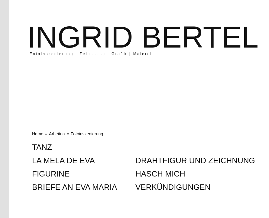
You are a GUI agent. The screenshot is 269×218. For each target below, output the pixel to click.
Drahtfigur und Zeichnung (195, 160)
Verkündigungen (172, 187)
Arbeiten (57, 133)
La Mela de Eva (63, 160)
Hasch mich (160, 173)
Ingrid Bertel (142, 37)
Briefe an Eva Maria (74, 187)
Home (37, 133)
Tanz (42, 147)
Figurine (51, 173)
